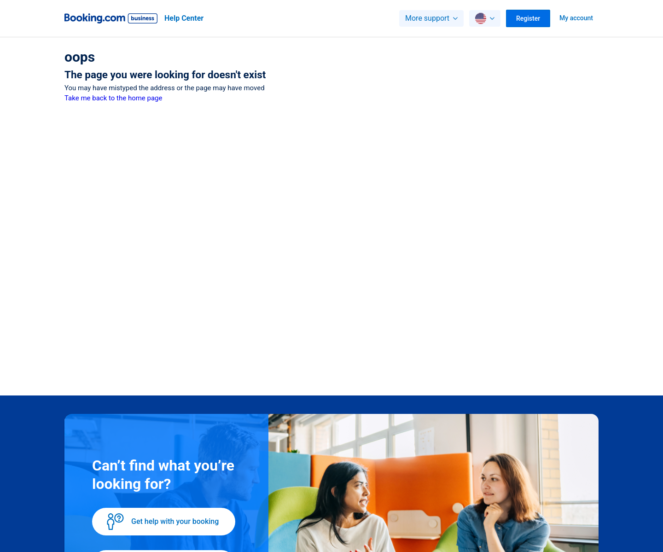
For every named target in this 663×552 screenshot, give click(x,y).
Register (528, 18)
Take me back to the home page (113, 98)
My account (576, 18)
